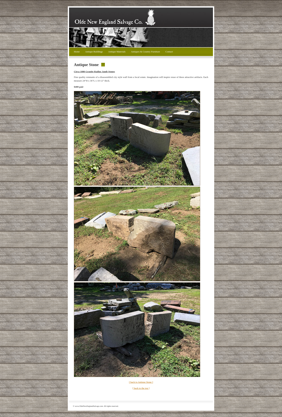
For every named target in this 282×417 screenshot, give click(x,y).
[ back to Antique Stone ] (141, 382)
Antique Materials (117, 51)
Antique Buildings (94, 51)
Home (77, 51)
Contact (169, 51)
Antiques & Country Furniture (145, 51)
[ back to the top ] (141, 388)
